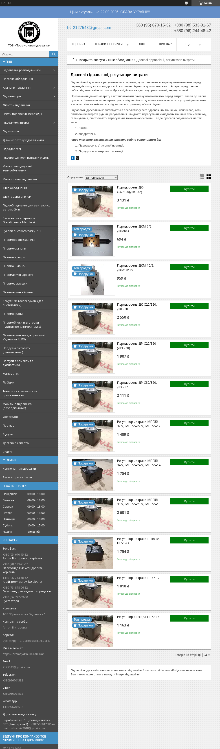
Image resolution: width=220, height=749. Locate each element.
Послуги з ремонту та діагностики (18, 363)
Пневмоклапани (14, 248)
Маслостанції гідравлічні (20, 179)
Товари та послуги (91, 60)
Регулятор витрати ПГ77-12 (138, 578)
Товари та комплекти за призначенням (20, 393)
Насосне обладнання (18, 79)
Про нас (8, 425)
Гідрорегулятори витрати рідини (26, 157)
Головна (78, 44)
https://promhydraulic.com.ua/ (23, 654)
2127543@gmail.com (16, 667)
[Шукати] (53, 54)
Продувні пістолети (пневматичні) (17, 350)
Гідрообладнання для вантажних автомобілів (26, 207)
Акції (143, 44)
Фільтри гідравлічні (17, 105)
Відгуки (8, 434)
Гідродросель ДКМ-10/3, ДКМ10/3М (135, 267)
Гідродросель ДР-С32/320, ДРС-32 (137, 384)
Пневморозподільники (19, 240)
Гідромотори (12, 96)
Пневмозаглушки (15, 283)
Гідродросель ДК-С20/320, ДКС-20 (137, 306)
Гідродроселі (12, 149)
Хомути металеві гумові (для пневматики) (23, 303)
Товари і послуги (109, 44)
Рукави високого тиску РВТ (22, 231)
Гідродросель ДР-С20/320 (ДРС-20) (136, 345)
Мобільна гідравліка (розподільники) (17, 406)
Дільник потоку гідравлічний (23, 140)
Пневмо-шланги (14, 266)
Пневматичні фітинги (18, 292)
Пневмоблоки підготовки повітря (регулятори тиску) (22, 324)
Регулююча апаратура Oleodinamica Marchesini (20, 220)
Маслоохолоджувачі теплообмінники (17, 168)
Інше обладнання (15, 188)
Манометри (11, 374)
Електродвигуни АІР (17, 197)
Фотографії (10, 417)
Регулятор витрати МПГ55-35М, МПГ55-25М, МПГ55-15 (139, 501)
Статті (7, 452)
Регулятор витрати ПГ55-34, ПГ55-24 (139, 541)
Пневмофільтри (14, 257)
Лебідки (8, 382)
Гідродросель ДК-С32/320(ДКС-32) (130, 189)
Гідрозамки (11, 131)
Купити (189, 189)
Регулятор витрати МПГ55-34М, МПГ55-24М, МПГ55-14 (139, 462)
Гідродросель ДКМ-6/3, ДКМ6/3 (134, 228)
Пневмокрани (13, 314)
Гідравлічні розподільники (22, 70)
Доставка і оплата (16, 443)
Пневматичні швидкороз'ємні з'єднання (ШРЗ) (24, 337)
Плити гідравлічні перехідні (22, 114)
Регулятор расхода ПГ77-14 (138, 617)
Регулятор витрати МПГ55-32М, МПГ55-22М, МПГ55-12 (139, 423)
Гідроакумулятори (16, 122)
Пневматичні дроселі (18, 275)
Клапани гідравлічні (17, 87)
